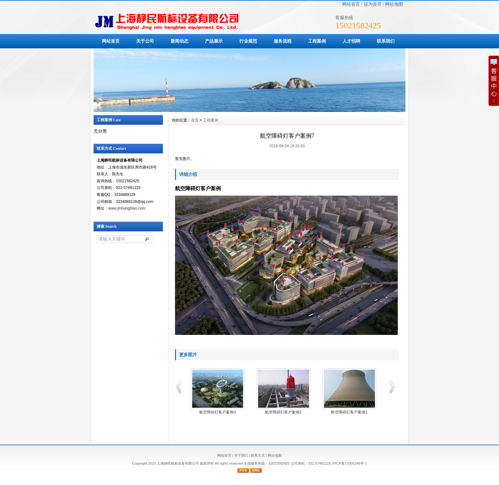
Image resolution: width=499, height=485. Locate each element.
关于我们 (241, 455)
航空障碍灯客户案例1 (349, 412)
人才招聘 (351, 41)
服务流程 (283, 41)
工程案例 (317, 41)
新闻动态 (179, 41)
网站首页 (351, 4)
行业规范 (248, 41)
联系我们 (386, 41)
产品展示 (214, 41)
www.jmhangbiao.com (126, 208)
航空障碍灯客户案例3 (217, 412)
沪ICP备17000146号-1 (349, 463)
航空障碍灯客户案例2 (283, 412)
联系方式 (258, 455)
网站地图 (394, 4)
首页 (195, 120)
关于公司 (145, 41)
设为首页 (373, 4)
